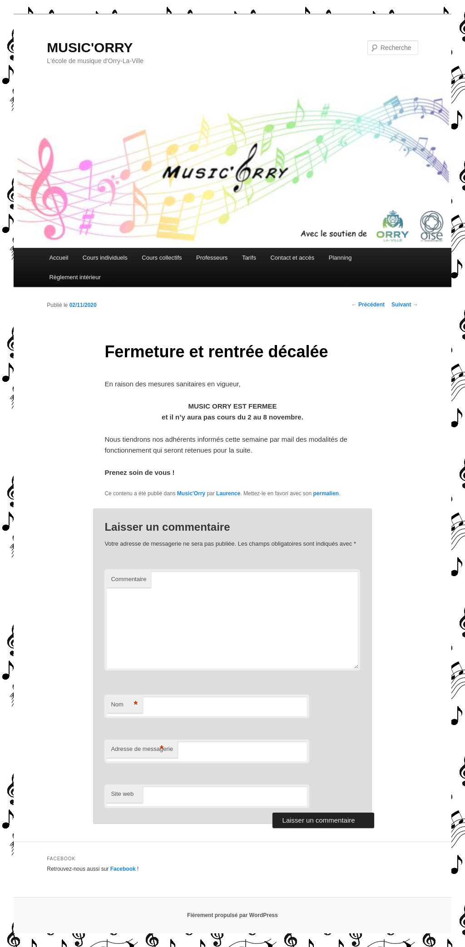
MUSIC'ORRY (90, 47)
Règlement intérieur (74, 277)
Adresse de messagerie (142, 749)
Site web (122, 793)
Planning (340, 257)
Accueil (58, 257)
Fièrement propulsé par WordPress (232, 915)
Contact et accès (292, 257)
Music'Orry (191, 493)
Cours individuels (105, 257)
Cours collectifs (162, 257)
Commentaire (128, 579)
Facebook (123, 869)
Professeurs (212, 257)
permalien (326, 493)
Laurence (228, 493)
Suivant (404, 304)
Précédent (368, 304)
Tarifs (249, 257)
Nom (124, 704)
